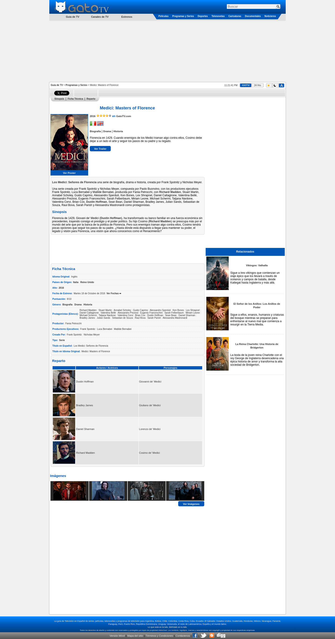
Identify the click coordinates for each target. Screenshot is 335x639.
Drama (107, 131)
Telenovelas (218, 16)
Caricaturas (234, 16)
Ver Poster (69, 173)
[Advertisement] (167, 51)
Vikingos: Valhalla (257, 265)
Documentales (253, 16)
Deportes (203, 16)
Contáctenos (183, 635)
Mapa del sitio (135, 635)
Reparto (91, 99)
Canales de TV (99, 16)
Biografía (95, 131)
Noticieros (270, 16)
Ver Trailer (100, 148)
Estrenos (126, 16)
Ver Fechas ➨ (114, 293)
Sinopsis (59, 99)
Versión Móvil (117, 635)
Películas (163, 16)
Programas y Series (183, 16)
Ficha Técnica (75, 99)
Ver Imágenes (191, 503)
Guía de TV (57, 85)
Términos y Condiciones (159, 635)
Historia (118, 131)
